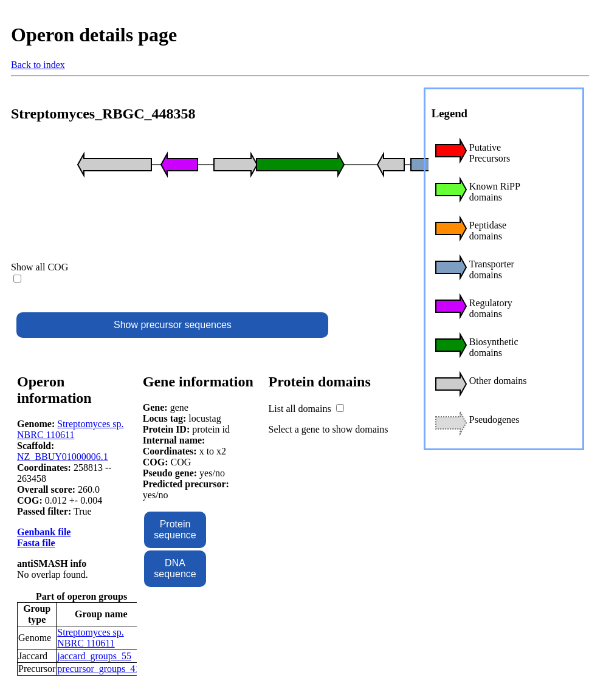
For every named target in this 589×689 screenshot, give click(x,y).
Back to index (38, 65)
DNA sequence (175, 568)
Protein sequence (175, 529)
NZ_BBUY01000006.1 (62, 456)
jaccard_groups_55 (94, 656)
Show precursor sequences (173, 325)
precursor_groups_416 (101, 668)
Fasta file (36, 543)
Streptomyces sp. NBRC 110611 (70, 429)
